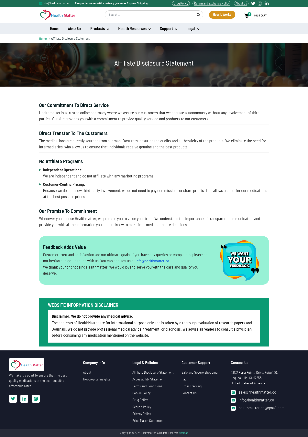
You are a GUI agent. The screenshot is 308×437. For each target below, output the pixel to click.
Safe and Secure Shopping (199, 372)
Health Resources (134, 29)
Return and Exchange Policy (212, 3)
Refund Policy (141, 407)
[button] (256, 15)
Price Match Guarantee (147, 421)
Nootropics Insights (96, 379)
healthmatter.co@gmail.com (261, 408)
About (87, 372)
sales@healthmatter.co (257, 392)
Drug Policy (181, 3)
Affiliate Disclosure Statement (153, 372)
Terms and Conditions (147, 386)
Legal (193, 29)
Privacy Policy (141, 414)
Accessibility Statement (148, 379)
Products (99, 29)
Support (168, 29)
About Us (241, 3)
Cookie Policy (141, 393)
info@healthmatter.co (54, 3)
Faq (184, 379)
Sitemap (183, 433)
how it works (222, 14)
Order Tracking (192, 386)
